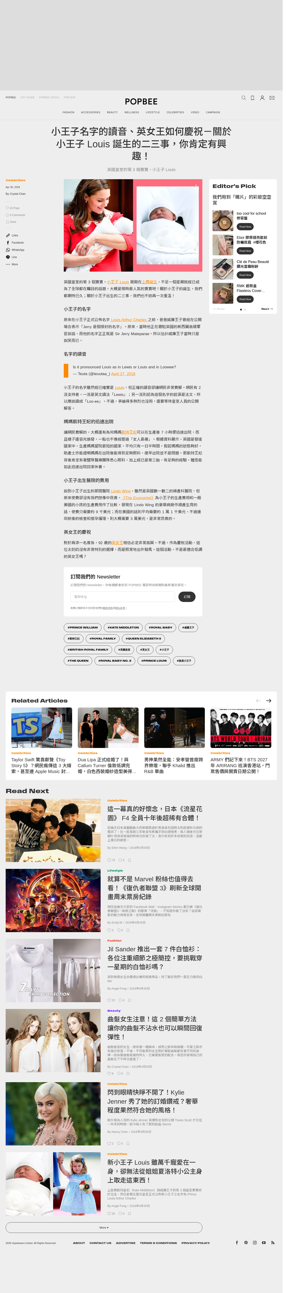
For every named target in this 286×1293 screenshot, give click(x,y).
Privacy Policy (196, 1243)
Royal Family (104, 638)
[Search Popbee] (243, 98)
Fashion (114, 940)
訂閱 (187, 597)
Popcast (70, 97)
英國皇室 (125, 649)
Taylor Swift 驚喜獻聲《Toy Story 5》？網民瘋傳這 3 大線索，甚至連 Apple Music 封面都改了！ (41, 765)
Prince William (84, 627)
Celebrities (15, 180)
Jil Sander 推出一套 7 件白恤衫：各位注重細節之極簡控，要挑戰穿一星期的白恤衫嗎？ (154, 958)
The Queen (79, 660)
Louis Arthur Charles (129, 320)
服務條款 (108, 608)
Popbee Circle (49, 97)
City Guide (27, 97)
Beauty (114, 1010)
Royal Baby (161, 627)
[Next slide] (268, 700)
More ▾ (104, 1227)
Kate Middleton (124, 627)
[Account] (262, 98)
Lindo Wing (120, 491)
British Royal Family (89, 649)
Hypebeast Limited (22, 1243)
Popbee (11, 97)
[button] (241, 309)
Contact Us (100, 1243)
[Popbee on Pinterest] (246, 1243)
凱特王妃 (129, 432)
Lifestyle (115, 870)
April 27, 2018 (123, 374)
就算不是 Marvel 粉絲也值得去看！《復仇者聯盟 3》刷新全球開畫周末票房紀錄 (154, 888)
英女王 (117, 543)
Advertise (125, 1243)
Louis (119, 388)
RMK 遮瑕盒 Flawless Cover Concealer (249, 290)
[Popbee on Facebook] (237, 1243)
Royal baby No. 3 (115, 660)
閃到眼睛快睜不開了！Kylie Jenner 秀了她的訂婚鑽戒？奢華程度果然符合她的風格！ (152, 1101)
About (79, 1243)
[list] (133, 225)
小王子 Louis (118, 282)
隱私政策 (120, 608)
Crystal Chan (18, 193)
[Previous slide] (258, 700)
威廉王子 (189, 627)
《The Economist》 (138, 498)
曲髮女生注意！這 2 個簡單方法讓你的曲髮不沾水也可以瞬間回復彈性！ (154, 1028)
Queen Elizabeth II (144, 638)
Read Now (245, 226)
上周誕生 (149, 282)
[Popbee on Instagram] (255, 1243)
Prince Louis (155, 660)
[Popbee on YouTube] (264, 1243)
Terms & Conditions (158, 1243)
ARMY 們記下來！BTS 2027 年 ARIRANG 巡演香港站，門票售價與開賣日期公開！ (240, 765)
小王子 (165, 649)
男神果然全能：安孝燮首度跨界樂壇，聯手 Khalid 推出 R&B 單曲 (173, 765)
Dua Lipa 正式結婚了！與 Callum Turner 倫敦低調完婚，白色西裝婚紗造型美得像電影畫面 (107, 765)
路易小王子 (185, 660)
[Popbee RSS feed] (273, 1243)
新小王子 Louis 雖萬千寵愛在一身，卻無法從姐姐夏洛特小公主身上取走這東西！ (154, 1171)
